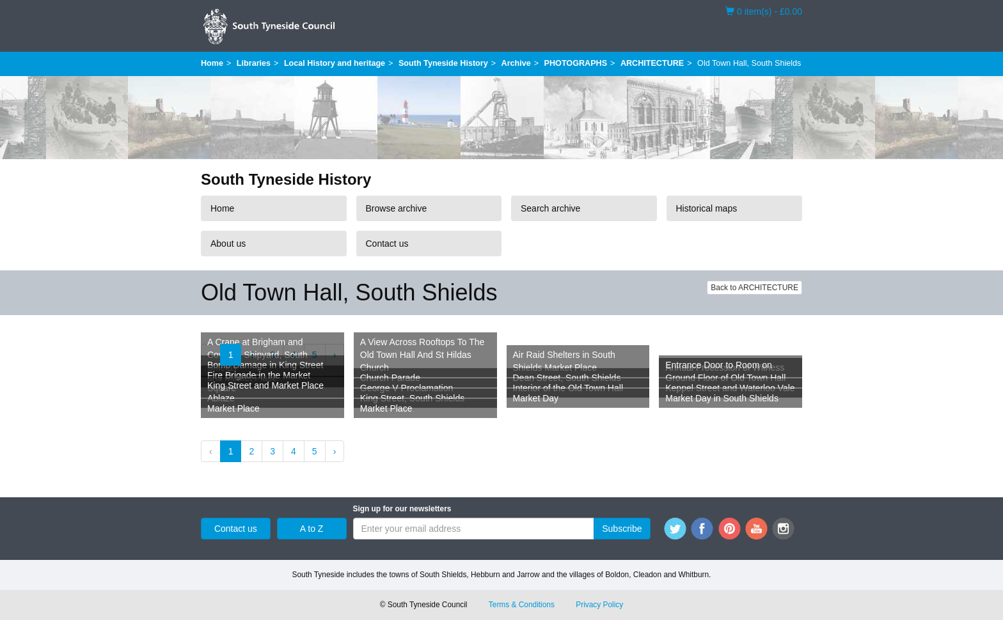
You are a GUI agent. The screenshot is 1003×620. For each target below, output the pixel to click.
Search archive (550, 208)
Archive (516, 63)
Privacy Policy (599, 604)
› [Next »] (334, 451)
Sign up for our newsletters (402, 508)
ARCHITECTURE (652, 63)
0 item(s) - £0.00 (763, 11)
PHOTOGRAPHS (575, 63)
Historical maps (707, 208)
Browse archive (396, 208)
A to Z (312, 528)
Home (212, 63)
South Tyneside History (443, 63)
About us (228, 243)
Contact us (387, 243)
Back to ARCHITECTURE (754, 287)
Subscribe (622, 528)
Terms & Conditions (522, 604)
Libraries (254, 63)
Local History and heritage (334, 63)
